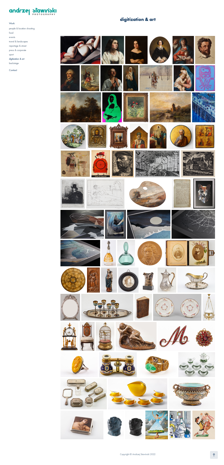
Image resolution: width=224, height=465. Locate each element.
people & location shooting (22, 28)
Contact (13, 70)
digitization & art (16, 58)
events (12, 37)
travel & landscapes (18, 41)
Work (12, 23)
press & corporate (17, 50)
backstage (14, 63)
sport (11, 54)
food (11, 32)
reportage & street (17, 45)
